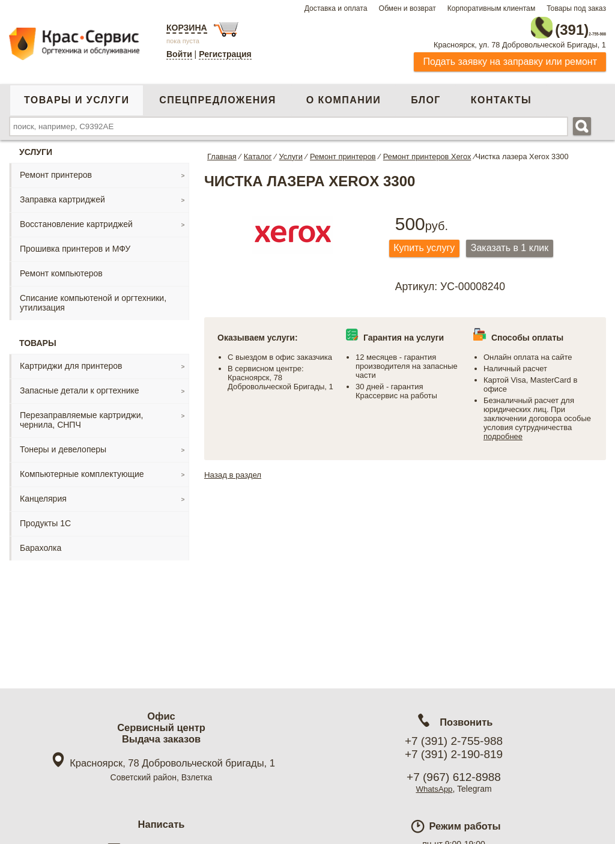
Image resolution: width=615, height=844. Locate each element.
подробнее (503, 433)
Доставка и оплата (336, 8)
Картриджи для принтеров (71, 361)
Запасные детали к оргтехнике (79, 385)
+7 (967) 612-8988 (454, 777)
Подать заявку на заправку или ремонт (510, 57)
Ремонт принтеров (56, 170)
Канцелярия (43, 494)
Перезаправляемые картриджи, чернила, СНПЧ (81, 415)
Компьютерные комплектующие (82, 469)
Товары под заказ (576, 8)
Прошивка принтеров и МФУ (75, 244)
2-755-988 (545, 25)
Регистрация (225, 54)
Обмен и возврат (406, 8)
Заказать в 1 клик (523, 244)
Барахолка (40, 543)
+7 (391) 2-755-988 (454, 741)
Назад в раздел (234, 471)
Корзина (186, 27)
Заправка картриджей (62, 194)
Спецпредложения (217, 95)
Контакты (501, 95)
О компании (343, 95)
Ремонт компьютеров (61, 268)
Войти (179, 54)
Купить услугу (428, 244)
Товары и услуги (76, 95)
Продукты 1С (45, 518)
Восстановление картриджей (76, 219)
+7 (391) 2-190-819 (454, 754)
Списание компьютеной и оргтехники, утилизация (93, 298)
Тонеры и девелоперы (63, 444)
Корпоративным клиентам (491, 8)
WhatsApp (434, 789)
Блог (426, 95)
